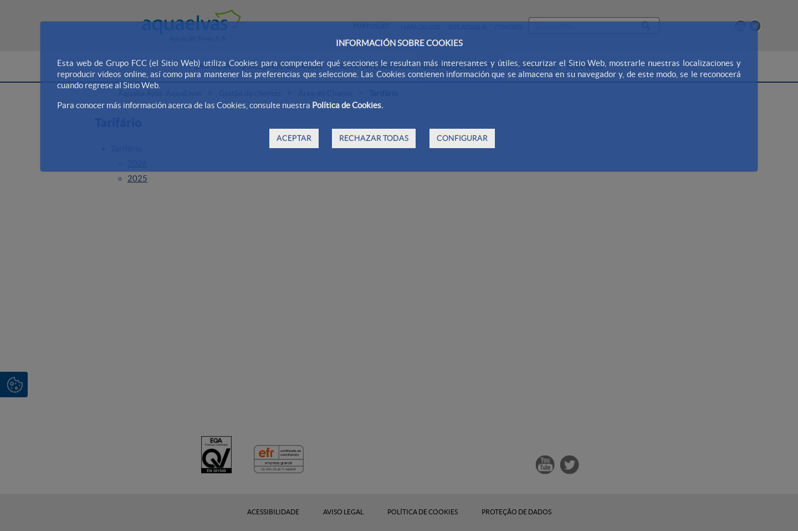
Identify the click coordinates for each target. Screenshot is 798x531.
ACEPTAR (294, 138)
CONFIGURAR (462, 138)
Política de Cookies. (347, 105)
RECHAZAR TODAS (373, 138)
